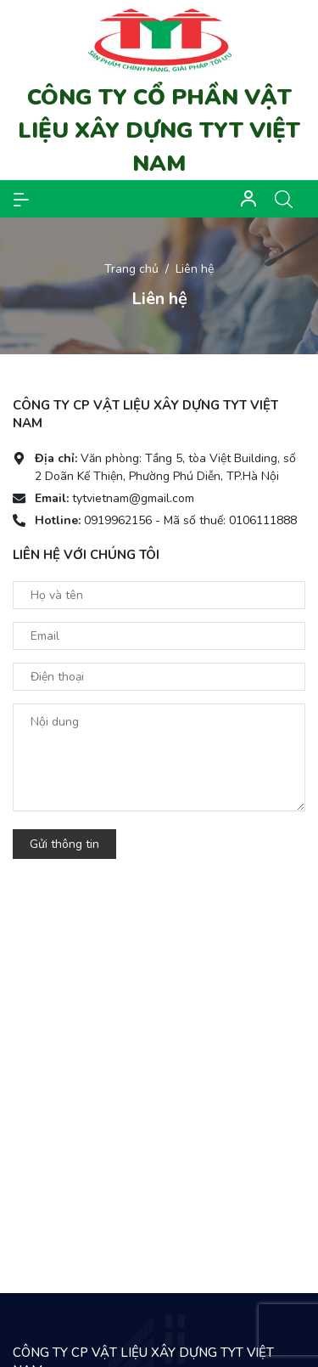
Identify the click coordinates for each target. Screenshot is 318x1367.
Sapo (193, 1345)
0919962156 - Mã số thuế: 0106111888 (190, 520)
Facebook (62, 1144)
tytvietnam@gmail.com (133, 498)
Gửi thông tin (64, 844)
